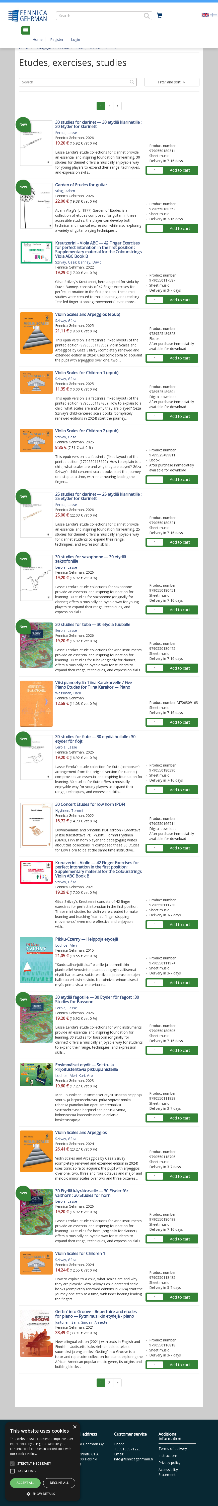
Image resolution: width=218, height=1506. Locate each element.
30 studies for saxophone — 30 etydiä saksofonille (90, 559)
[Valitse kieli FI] (213, 14)
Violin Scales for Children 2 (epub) (86, 431)
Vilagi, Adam (65, 190)
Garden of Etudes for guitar (81, 185)
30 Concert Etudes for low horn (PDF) (90, 804)
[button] (147, 16)
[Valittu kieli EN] (205, 14)
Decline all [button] (59, 1483)
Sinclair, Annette (94, 1322)
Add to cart (180, 170)
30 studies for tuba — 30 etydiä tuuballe (92, 624)
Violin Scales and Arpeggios (81, 1132)
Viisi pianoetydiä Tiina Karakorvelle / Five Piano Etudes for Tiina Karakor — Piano (93, 685)
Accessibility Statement (168, 1472)
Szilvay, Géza (65, 262)
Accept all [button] (25, 1483)
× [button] (75, 1427)
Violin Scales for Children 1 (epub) (86, 372)
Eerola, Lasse (66, 132)
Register (56, 39)
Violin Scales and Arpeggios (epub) (87, 314)
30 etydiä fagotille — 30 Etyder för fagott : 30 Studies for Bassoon (97, 999)
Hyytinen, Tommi (69, 810)
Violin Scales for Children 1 (80, 1253)
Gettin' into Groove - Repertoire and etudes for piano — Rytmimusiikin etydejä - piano (96, 1314)
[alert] (42, 1461)
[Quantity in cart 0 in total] (159, 15)
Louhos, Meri (66, 945)
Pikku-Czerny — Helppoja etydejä (86, 939)
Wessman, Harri (68, 693)
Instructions (168, 1455)
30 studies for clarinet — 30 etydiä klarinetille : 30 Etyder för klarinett (98, 124)
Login (75, 39)
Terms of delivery (173, 1448)
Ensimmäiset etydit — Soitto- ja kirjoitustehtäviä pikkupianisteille (86, 1067)
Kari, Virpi (86, 1075)
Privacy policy (169, 1462)
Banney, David (90, 262)
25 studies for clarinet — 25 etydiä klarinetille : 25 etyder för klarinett (98, 496)
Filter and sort (172, 82)
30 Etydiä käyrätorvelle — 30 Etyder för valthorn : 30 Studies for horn (91, 1193)
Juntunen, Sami (67, 1322)
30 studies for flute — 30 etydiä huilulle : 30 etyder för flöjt (95, 739)
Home (38, 39)
